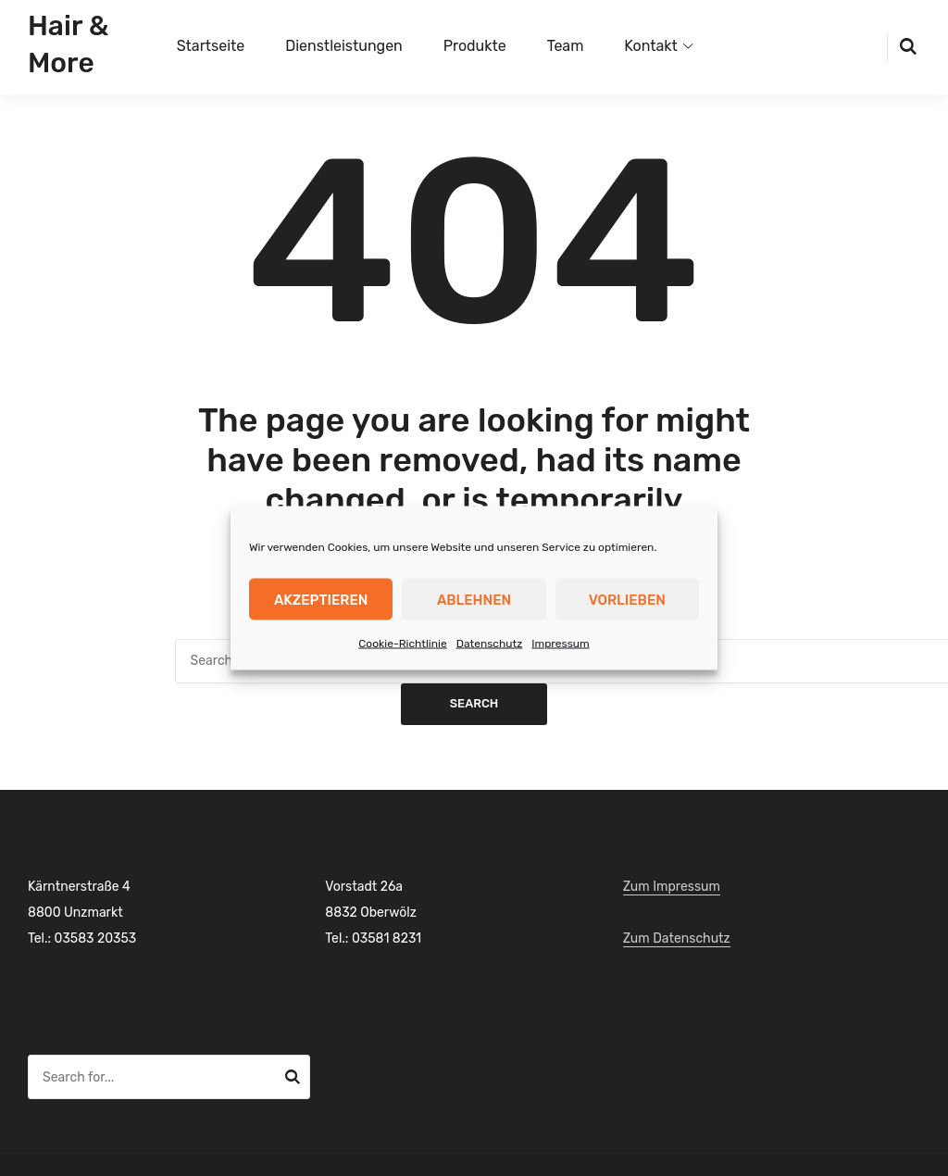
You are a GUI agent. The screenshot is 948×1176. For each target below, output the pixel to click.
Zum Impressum (671, 887)
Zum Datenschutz (676, 938)
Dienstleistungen (344, 46)
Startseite (211, 46)
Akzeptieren (321, 599)
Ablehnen (474, 599)
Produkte (474, 46)
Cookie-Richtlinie (402, 643)
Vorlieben (627, 599)
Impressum (560, 643)
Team (565, 46)
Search (474, 703)
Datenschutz (489, 643)
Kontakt (651, 46)
